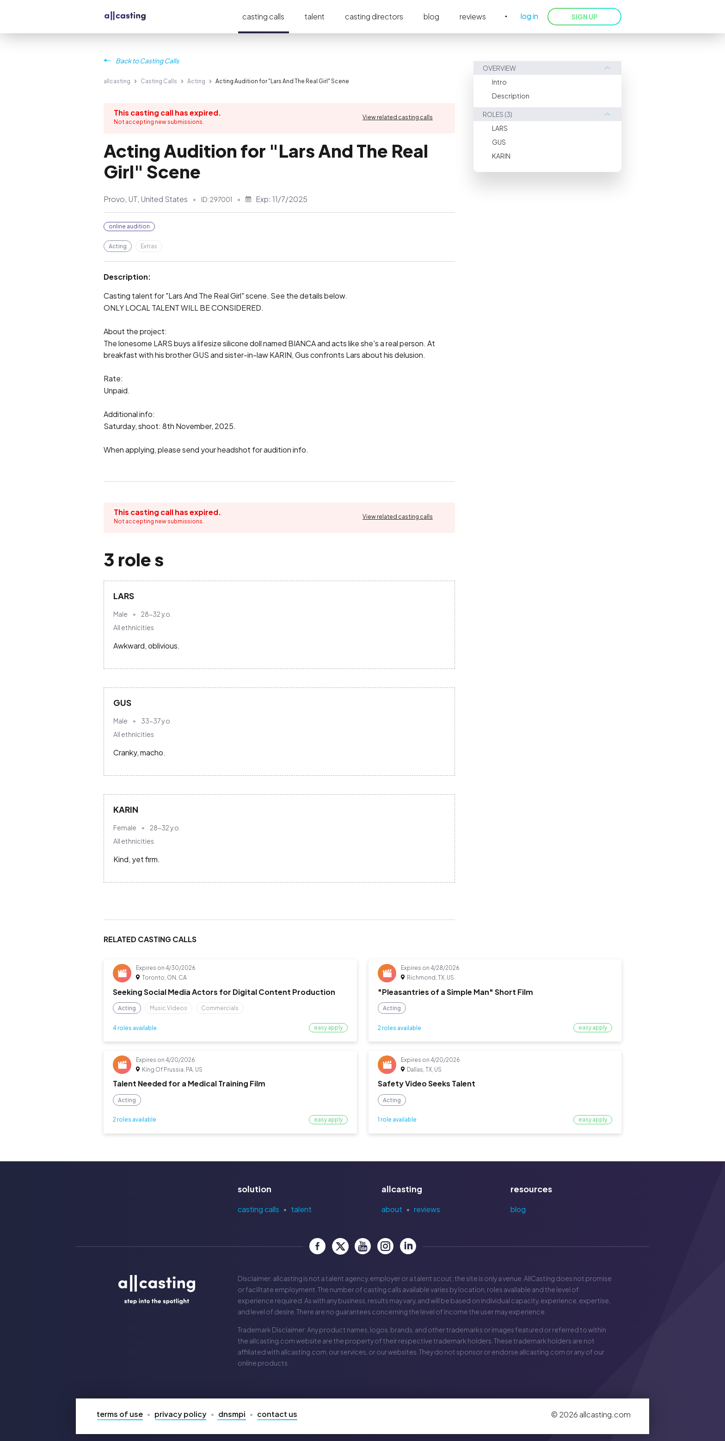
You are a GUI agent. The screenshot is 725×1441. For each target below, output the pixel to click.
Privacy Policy (180, 1414)
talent (315, 16)
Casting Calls (159, 81)
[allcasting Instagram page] (385, 1246)
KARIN (501, 156)
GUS (499, 142)
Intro (499, 82)
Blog (518, 1209)
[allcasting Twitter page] (340, 1246)
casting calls (263, 16)
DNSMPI (232, 1414)
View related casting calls (397, 117)
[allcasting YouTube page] (363, 1246)
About (391, 1209)
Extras (149, 246)
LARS (500, 128)
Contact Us (277, 1414)
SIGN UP (584, 16)
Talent (301, 1209)
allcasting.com (272, 1341)
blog (431, 16)
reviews (473, 16)
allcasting (117, 81)
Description (510, 96)
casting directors (374, 16)
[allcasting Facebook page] (317, 1246)
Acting (196, 81)
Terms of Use (120, 1414)
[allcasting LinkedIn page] (408, 1246)
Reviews (427, 1209)
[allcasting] (125, 16)
